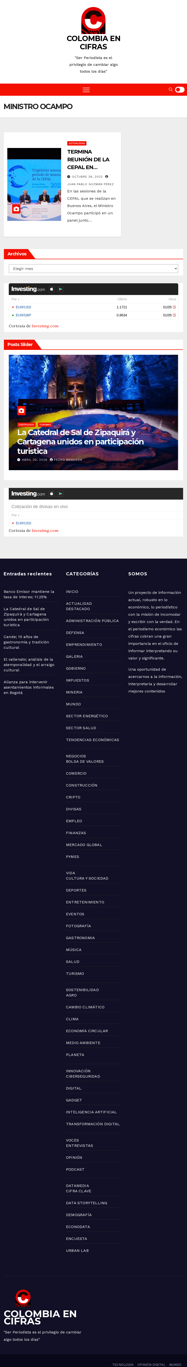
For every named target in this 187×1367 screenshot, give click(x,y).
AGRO (71, 983)
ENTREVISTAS (79, 1133)
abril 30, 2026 (35, 459)
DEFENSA (75, 620)
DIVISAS (73, 797)
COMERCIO (76, 761)
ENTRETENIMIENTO (85, 890)
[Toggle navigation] (86, 90)
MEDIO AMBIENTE (83, 1030)
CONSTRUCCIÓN (81, 773)
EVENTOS (75, 902)
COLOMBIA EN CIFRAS (94, 42)
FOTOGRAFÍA (78, 913)
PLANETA (75, 1042)
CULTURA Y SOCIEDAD (87, 866)
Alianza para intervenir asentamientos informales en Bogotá (29, 675)
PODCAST (75, 1157)
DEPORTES (76, 878)
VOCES (72, 1128)
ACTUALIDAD (77, 143)
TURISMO (75, 961)
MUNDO (73, 692)
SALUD (72, 949)
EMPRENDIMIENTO (84, 632)
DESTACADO (78, 596)
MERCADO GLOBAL (84, 832)
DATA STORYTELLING (86, 1190)
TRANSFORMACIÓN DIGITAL (93, 1111)
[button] (171, 89)
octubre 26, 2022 (88, 176)
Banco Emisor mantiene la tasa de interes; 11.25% (79, 446)
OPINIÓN (74, 1145)
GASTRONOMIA (80, 925)
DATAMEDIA (77, 1173)
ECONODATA (78, 1214)
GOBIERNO (25, 434)
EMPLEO (74, 808)
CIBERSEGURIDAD (83, 1064)
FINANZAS (76, 820)
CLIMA (72, 1006)
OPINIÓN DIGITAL (151, 1352)
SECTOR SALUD (81, 715)
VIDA (70, 860)
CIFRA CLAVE (78, 1179)
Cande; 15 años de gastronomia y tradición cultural (26, 630)
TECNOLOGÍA (123, 1352)
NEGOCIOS (43, 434)
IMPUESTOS (77, 668)
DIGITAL (74, 1076)
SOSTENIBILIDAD (82, 977)
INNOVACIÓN (78, 1058)
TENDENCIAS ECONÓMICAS (92, 727)
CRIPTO (73, 785)
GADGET (74, 1088)
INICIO (72, 579)
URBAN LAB (77, 1238)
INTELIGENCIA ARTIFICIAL (91, 1100)
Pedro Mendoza (66, 459)
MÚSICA (74, 937)
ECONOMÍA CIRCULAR (87, 1018)
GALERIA (74, 644)
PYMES (72, 844)
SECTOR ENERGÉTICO (87, 703)
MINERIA (74, 680)
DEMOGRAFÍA (79, 1202)
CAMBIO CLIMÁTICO (85, 995)
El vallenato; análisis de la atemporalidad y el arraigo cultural (29, 652)
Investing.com (45, 325)
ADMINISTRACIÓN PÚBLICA (92, 608)
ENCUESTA (76, 1226)
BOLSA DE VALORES (85, 749)
